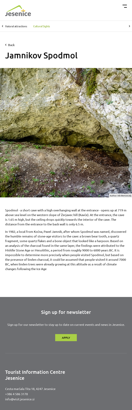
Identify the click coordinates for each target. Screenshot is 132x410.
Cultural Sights (41, 26)
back (10, 44)
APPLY (66, 337)
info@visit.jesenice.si (20, 399)
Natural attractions (16, 26)
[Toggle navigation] (125, 6)
